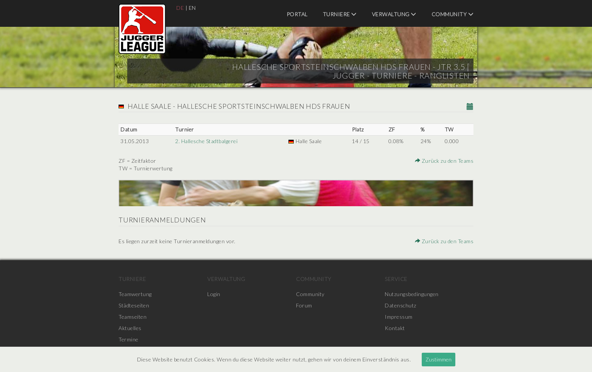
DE (180, 8)
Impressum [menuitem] (399, 316)
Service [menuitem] (396, 279)
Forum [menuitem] (304, 305)
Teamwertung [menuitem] (135, 294)
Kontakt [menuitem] (395, 328)
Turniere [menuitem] (340, 14)
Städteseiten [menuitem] (134, 305)
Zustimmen (439, 359)
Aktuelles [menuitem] (130, 328)
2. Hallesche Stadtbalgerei (206, 141)
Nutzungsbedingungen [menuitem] (412, 294)
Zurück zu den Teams (444, 160)
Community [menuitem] (453, 14)
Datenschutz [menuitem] (400, 305)
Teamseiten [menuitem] (132, 316)
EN (192, 8)
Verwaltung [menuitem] (394, 14)
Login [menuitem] (213, 294)
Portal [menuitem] (297, 14)
